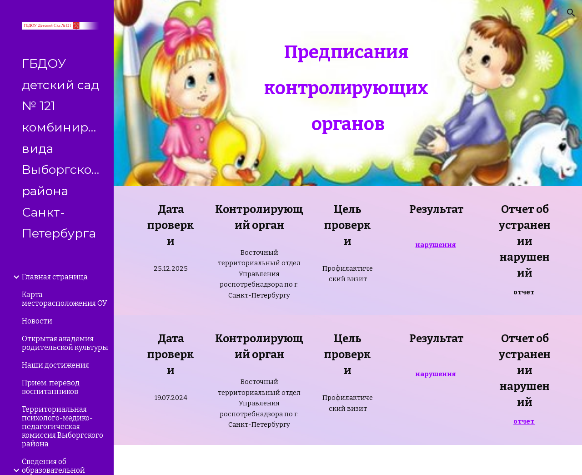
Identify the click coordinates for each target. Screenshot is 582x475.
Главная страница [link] (55, 277)
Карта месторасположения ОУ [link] (64, 299)
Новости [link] (37, 321)
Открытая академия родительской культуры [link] (65, 343)
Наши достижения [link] (55, 365)
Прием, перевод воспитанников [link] (51, 387)
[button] (571, 13)
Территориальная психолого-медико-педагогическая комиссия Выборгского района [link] (62, 426)
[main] (348, 93)
